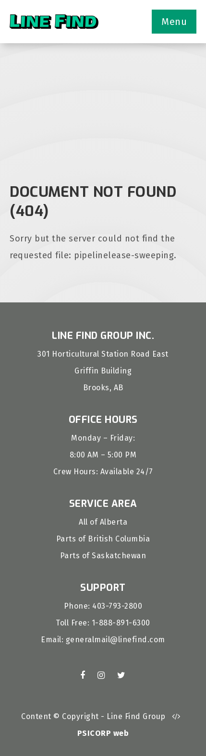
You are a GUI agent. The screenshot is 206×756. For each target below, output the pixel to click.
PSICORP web (103, 733)
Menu (174, 21)
